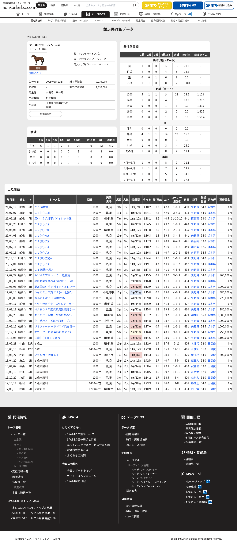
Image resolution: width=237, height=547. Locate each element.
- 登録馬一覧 (191, 464)
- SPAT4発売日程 (75, 481)
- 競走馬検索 (132, 434)
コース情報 (200, 20)
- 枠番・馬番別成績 (136, 511)
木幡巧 (195, 343)
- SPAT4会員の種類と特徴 (80, 439)
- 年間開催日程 (192, 424)
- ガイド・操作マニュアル (80, 476)
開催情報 (47, 14)
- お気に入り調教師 (195, 502)
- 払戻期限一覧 (192, 442)
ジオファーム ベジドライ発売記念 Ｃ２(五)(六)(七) (54, 326)
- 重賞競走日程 (192, 428)
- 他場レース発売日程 (196, 437)
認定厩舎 (140, 20)
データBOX (95, 14)
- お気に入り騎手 (194, 497)
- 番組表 (189, 459)
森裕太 (195, 372)
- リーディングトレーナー (144, 473)
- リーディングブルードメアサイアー (149, 482)
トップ (22, 14)
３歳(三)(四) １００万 (47, 338)
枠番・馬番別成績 (180, 20)
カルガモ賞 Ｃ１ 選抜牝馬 (49, 298)
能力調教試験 (158, 20)
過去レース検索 (80, 20)
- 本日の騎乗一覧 (21, 492)
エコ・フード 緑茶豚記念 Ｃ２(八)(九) (54, 332)
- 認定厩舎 (131, 490)
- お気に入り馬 (192, 492)
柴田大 (195, 360)
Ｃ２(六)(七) (41, 230)
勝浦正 (195, 383)
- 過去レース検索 (135, 445)
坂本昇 (212, 207)
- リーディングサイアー (142, 477)
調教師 (64, 5)
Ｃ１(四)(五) (41, 264)
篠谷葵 (195, 218)
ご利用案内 (211, 14)
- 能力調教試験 (133, 506)
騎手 (53, 5)
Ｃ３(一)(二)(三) (43, 213)
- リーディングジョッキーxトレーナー (150, 486)
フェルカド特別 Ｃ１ (46, 355)
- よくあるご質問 (75, 455)
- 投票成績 (190, 486)
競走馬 (41, 5)
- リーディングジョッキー (144, 469)
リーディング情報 (121, 20)
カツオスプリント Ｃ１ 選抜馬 (52, 275)
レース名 (75, 5)
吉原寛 (195, 252)
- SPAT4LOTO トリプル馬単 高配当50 (33, 518)
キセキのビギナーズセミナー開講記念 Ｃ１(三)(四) (54, 304)
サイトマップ (42, 538)
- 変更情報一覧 (19, 471)
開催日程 (122, 14)
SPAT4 (70, 14)
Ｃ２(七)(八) (41, 224)
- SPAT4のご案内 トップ (79, 434)
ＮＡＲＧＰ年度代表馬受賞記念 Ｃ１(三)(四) (54, 309)
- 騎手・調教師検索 (136, 439)
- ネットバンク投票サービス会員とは (87, 445)
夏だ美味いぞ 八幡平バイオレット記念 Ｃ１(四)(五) (54, 287)
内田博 (195, 389)
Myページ (181, 14)
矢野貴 (195, 207)
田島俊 (212, 343)
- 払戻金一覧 (18, 482)
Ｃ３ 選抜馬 (41, 207)
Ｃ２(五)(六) (41, 241)
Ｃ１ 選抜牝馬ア (44, 269)
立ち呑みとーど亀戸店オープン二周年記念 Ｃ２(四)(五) (54, 321)
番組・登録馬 (149, 14)
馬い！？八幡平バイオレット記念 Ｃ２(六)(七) (54, 218)
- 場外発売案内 (192, 433)
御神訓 (195, 315)
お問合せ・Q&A (23, 538)
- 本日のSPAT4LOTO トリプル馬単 (31, 507)
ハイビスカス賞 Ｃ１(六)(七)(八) (53, 292)
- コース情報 (132, 516)
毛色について (35, 72)
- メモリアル (132, 460)
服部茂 (195, 355)
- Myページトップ (194, 481)
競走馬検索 (36, 20)
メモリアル (100, 20)
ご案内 (56, 538)
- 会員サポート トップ (78, 470)
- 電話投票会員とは (76, 450)
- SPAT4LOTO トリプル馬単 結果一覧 (33, 513)
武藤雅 (195, 366)
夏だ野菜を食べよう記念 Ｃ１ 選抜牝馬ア (54, 281)
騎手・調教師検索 (57, 20)
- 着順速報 (17, 476)
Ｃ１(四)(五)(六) (43, 258)
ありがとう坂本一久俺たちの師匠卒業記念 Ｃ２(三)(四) (54, 315)
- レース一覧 (18, 434)
